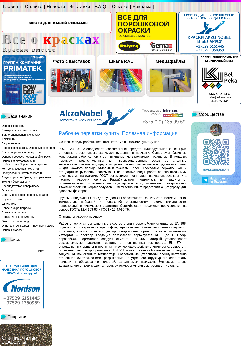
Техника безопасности (16, 181)
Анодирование (11, 143)
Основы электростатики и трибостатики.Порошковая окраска (24, 162)
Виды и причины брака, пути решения (26, 177)
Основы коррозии (13, 125)
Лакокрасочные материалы (19, 130)
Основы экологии (13, 230)
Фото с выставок (71, 61)
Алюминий (8, 139)
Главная (12, 6)
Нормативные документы (18, 216)
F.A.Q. (101, 6)
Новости (56, 6)
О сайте (34, 6)
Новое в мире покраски (17, 208)
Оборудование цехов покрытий (22, 173)
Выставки (79, 6)
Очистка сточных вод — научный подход (28, 225)
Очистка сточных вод (15, 221)
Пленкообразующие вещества (21, 152)
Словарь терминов (14, 212)
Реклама (142, 6)
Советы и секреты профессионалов (25, 194)
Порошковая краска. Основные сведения (28, 147)
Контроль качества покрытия (20, 168)
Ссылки (120, 6)
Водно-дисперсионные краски (21, 134)
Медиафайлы (170, 61)
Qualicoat (7, 190)
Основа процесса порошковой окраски (26, 156)
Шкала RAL (121, 61)
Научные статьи (12, 199)
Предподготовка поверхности (20, 186)
